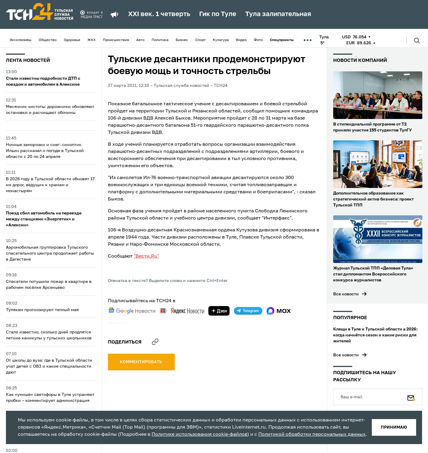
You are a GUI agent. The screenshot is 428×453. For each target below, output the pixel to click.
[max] (279, 311)
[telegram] (248, 311)
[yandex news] (182, 310)
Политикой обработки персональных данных (312, 434)
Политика (160, 40)
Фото (258, 40)
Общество (47, 40)
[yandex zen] (219, 311)
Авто (140, 40)
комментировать (141, 362)
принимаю (394, 427)
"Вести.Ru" (146, 256)
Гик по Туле (217, 14)
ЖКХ (91, 40)
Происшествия (116, 40)
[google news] (131, 311)
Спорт (200, 40)
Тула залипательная (278, 14)
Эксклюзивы (21, 40)
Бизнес (182, 40)
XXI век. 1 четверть (159, 14)
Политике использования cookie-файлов (199, 434)
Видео (241, 40)
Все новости (346, 294)
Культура (221, 40)
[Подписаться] (411, 396)
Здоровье (72, 40)
